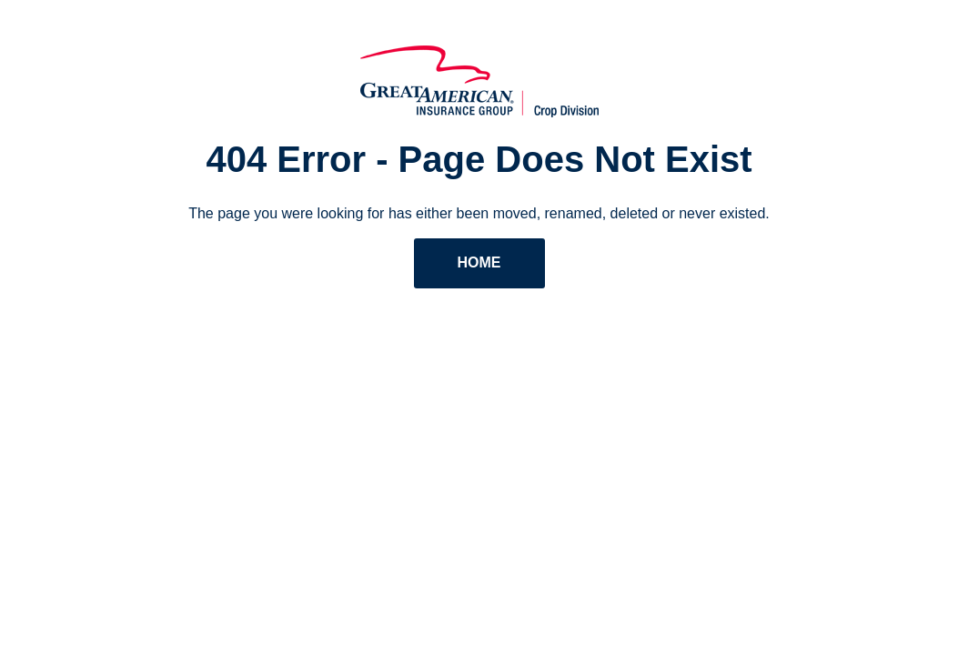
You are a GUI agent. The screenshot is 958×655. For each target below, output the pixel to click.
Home (479, 262)
